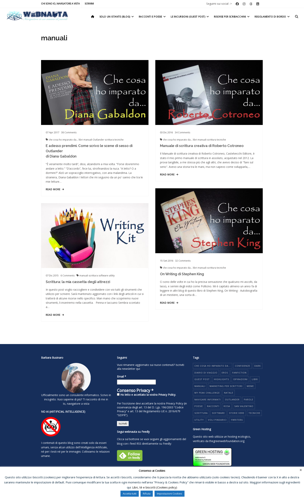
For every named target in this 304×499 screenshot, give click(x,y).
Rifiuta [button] (146, 493)
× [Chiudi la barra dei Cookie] (301, 470)
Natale (228, 392)
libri (81, 139)
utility (112, 275)
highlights (221, 379)
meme (250, 386)
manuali (88, 139)
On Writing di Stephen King (182, 274)
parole (248, 399)
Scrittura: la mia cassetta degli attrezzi (78, 282)
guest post (202, 379)
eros (225, 372)
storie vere (236, 412)
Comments (68, 132)
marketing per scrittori (226, 386)
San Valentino (243, 406)
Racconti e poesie (152, 16)
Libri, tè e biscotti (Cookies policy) (154, 487)
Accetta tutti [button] (129, 493)
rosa (227, 406)
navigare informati (207, 399)
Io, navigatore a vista (76, 403)
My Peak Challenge (207, 392)
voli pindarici (217, 419)
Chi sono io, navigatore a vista (60, 3)
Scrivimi (89, 3)
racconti (213, 406)
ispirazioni (240, 379)
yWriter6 (237, 419)
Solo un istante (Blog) (116, 16)
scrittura (109, 139)
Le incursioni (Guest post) (190, 16)
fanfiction (239, 372)
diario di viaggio (205, 372)
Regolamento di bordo (272, 16)
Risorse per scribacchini (232, 16)
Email (121, 376)
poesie (198, 406)
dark (257, 365)
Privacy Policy (174, 403)
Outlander (99, 139)
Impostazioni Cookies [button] (169, 493)
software (103, 275)
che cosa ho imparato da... (64, 139)
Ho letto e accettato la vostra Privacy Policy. (146, 394)
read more (55, 189)
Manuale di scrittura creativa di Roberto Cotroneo (202, 146)
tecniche (119, 139)
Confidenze (242, 365)
